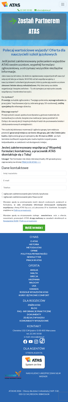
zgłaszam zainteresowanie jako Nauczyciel (22, 197)
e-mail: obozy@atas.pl (34, 336)
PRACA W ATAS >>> (31, 162)
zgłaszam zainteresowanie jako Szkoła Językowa (25, 193)
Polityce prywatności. (22, 210)
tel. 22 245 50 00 (34, 333)
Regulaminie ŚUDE (10, 221)
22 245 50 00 (24, 10)
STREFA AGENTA (34, 353)
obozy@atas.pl (42, 10)
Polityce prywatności (28, 221)
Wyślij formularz (34, 228)
